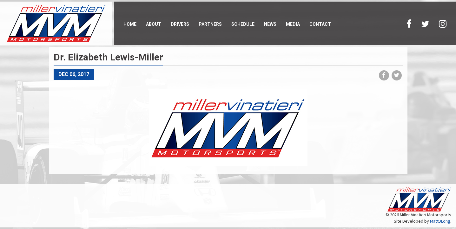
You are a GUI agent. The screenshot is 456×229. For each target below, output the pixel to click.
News (270, 24)
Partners (210, 24)
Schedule (242, 24)
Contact (320, 24)
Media (293, 24)
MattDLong (440, 221)
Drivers (180, 24)
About (153, 24)
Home (129, 24)
